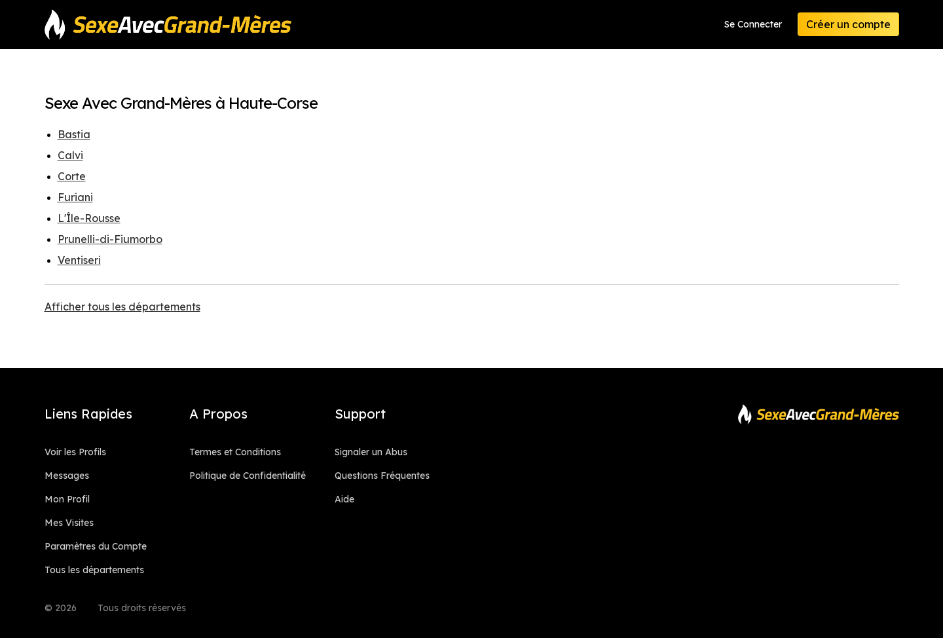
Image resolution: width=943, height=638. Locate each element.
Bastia (74, 134)
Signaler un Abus (371, 452)
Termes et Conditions (235, 452)
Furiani (75, 197)
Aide (344, 499)
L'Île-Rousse (89, 218)
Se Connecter (753, 24)
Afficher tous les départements (122, 306)
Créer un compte (848, 24)
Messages (67, 475)
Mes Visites (69, 523)
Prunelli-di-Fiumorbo (110, 239)
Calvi (70, 155)
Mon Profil (67, 499)
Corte (72, 176)
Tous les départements (94, 570)
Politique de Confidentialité (247, 475)
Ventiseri (79, 260)
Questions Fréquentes (382, 475)
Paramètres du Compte (96, 546)
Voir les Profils (75, 452)
